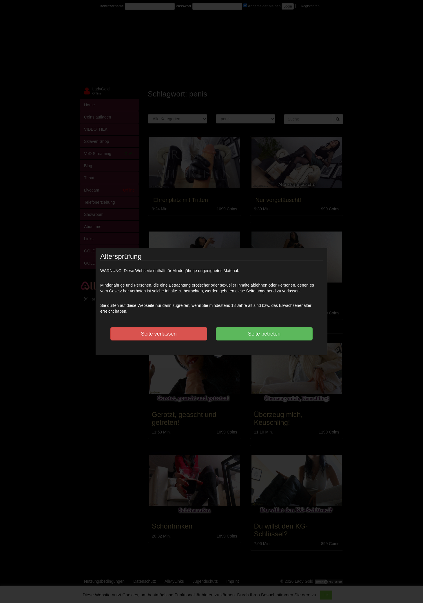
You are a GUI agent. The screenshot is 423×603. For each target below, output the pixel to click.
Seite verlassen (158, 334)
